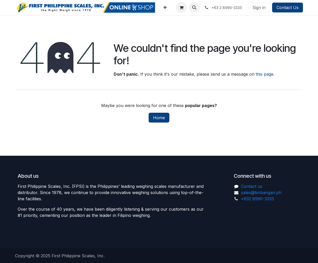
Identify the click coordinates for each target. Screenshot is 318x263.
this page (264, 74)
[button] (194, 7)
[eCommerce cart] (181, 7)
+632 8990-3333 (257, 198)
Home (159, 117)
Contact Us (287, 7)
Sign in (259, 7)
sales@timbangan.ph (261, 192)
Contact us (251, 186)
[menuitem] (165, 7)
